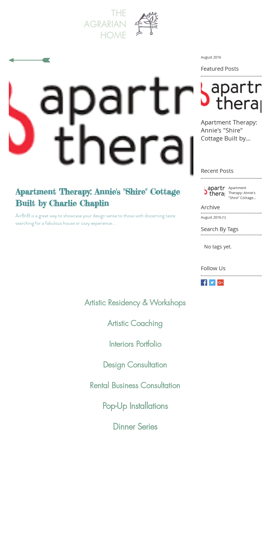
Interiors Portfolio (135, 344)
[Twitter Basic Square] (212, 282)
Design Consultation (135, 364)
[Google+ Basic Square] (220, 282)
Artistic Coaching (135, 323)
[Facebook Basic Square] (204, 282)
